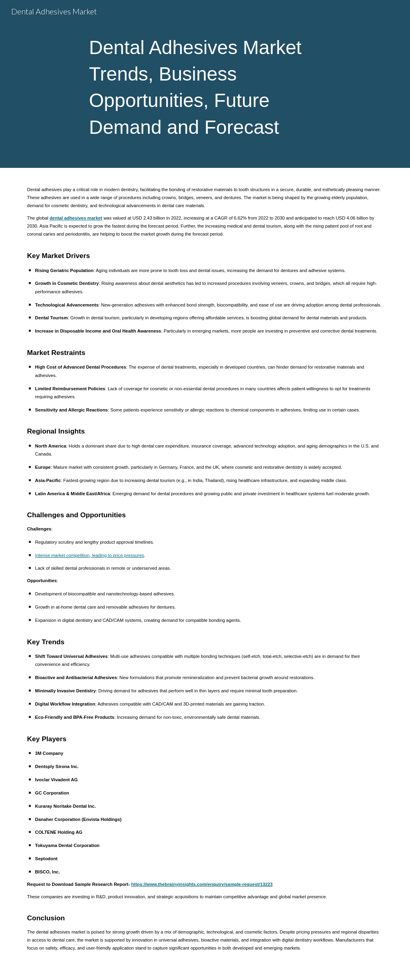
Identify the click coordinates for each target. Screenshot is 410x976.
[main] (205, 84)
